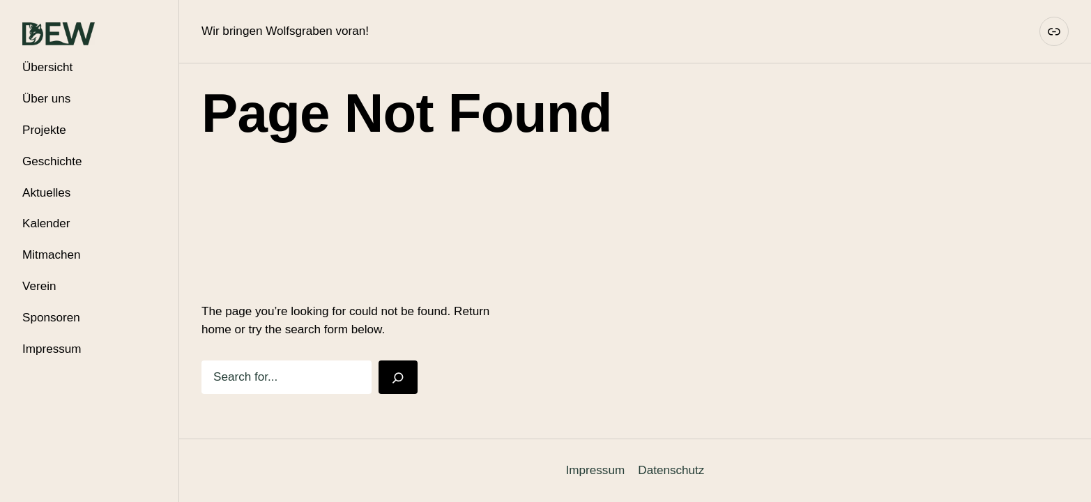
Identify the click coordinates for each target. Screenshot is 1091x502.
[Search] (398, 377)
